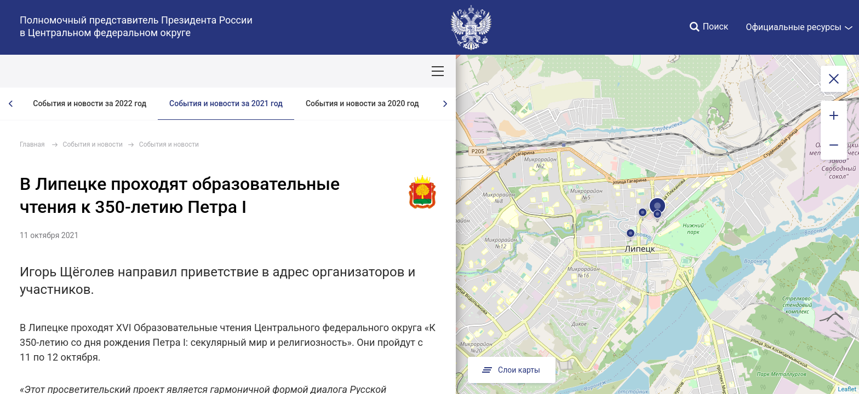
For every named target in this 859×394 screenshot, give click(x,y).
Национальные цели (214, 71)
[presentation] (11, 104)
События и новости (93, 144)
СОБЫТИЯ (142, 71)
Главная (32, 144)
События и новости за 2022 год (89, 103)
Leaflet (847, 389)
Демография (293, 71)
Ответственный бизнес (374, 71)
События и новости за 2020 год (362, 103)
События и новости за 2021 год (226, 103)
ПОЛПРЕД (88, 71)
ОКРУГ (40, 71)
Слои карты (511, 370)
